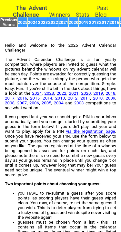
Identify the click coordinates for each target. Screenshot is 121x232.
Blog (101, 14)
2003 (79, 103)
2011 (85, 98)
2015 (35, 98)
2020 (74, 22)
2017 (104, 22)
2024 (33, 22)
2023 (43, 22)
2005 (46, 103)
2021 (63, 22)
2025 (23, 22)
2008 (10, 103)
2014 (47, 98)
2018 (94, 22)
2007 (22, 103)
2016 (114, 22)
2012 (72, 98)
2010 (98, 98)
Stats (82, 14)
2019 (84, 22)
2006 (34, 103)
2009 (110, 98)
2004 (59, 103)
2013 (60, 98)
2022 (53, 22)
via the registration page (90, 131)
